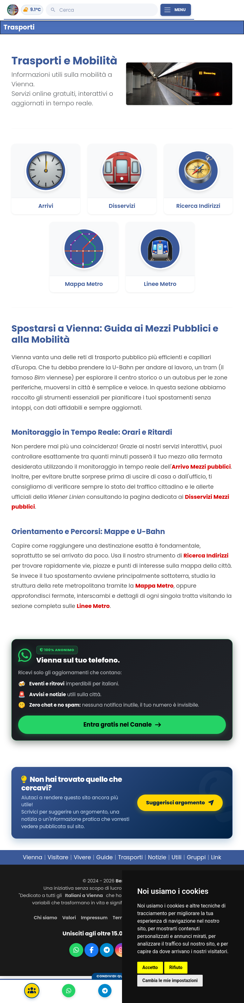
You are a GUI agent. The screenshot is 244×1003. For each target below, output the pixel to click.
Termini (121, 917)
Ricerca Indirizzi (206, 555)
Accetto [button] (150, 967)
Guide (104, 857)
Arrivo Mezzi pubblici (201, 467)
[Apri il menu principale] (175, 10)
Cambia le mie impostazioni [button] (170, 980)
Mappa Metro (154, 586)
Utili (176, 857)
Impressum (94, 917)
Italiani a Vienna (84, 895)
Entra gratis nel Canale (121, 725)
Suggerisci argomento (180, 802)
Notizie (157, 857)
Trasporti (130, 857)
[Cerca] (102, 9)
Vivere (82, 857)
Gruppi (196, 857)
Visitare (58, 857)
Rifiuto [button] (176, 967)
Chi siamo (45, 917)
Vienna (33, 857)
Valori (69, 917)
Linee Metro (93, 606)
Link (216, 857)
